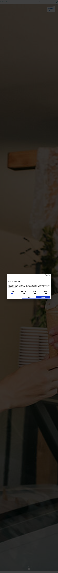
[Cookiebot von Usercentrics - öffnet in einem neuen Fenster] (46, 275)
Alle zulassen (43, 297)
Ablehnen (28, 297)
